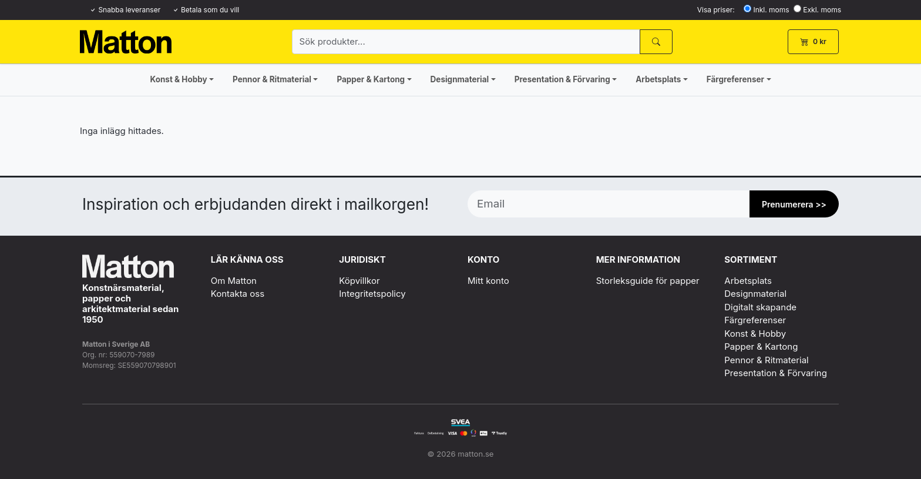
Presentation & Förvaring (562, 79)
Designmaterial (460, 79)
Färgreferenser (735, 79)
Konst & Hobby (178, 79)
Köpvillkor (359, 280)
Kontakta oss (237, 293)
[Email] (609, 203)
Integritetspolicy (372, 293)
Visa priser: (716, 9)
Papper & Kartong (371, 79)
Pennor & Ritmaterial (272, 79)
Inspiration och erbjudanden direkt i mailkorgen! (255, 204)
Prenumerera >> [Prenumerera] (794, 204)
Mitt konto (488, 280)
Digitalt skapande (760, 307)
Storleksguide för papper (648, 280)
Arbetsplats (658, 79)
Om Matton (234, 280)
